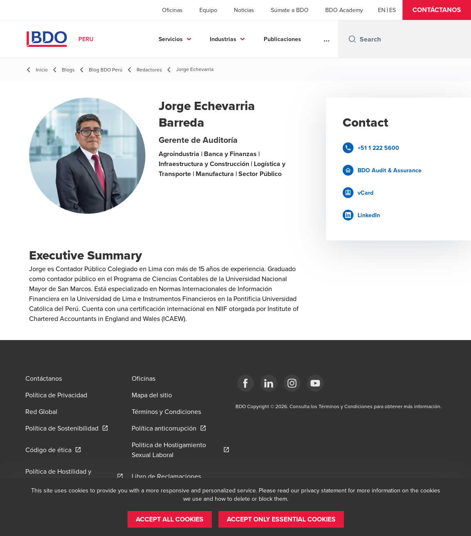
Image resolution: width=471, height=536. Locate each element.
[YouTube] (315, 383)
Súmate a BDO (290, 10)
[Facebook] (245, 383)
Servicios (171, 39)
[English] (381, 9)
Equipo (208, 10)
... (327, 39)
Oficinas (172, 10)
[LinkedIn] (269, 383)
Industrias (223, 39)
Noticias (244, 10)
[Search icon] (352, 39)
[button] (436, 10)
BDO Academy (344, 10)
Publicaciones (282, 39)
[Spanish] (392, 9)
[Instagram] (292, 383)
